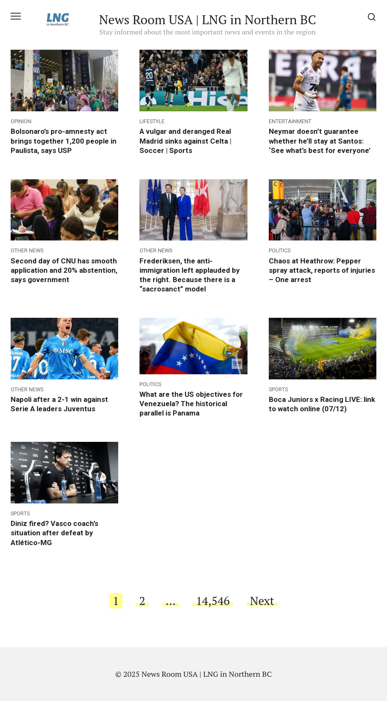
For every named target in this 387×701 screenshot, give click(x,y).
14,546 (213, 600)
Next (262, 600)
